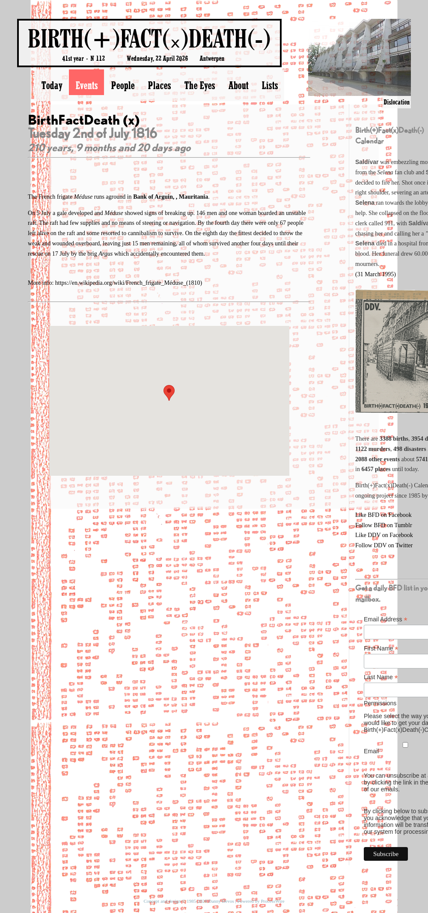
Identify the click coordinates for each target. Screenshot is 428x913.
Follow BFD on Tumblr (383, 525)
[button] (169, 393)
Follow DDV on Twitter (384, 545)
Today (51, 85)
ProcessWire (272, 901)
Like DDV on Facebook (384, 535)
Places (159, 85)
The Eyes (199, 85)
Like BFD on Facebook (383, 515)
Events (86, 85)
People (122, 85)
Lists (270, 85)
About (238, 85)
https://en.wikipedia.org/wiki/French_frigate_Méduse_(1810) (128, 283)
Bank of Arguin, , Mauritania (170, 197)
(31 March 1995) (375, 274)
